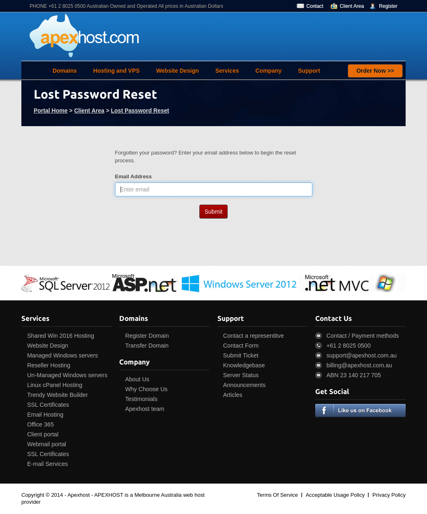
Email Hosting (45, 414)
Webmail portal (46, 444)
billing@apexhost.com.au (359, 365)
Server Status (241, 375)
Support (309, 70)
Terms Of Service (277, 495)
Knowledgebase (244, 365)
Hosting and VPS (116, 70)
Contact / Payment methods (362, 335)
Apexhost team (144, 409)
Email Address (133, 176)
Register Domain (146, 335)
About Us (137, 379)
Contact (314, 6)
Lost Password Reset (140, 110)
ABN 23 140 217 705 (353, 375)
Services (227, 70)
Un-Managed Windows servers (67, 375)
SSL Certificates (48, 404)
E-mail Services (47, 464)
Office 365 (40, 424)
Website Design (177, 70)
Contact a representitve (253, 335)
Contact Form (241, 345)
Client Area (352, 6)
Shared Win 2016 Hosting (60, 335)
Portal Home (50, 110)
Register (388, 6)
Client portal (42, 434)
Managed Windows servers (62, 355)
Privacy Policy (389, 495)
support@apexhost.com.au (361, 355)
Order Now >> (375, 70)
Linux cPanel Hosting (54, 385)
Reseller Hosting (48, 365)
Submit (214, 211)
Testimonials (141, 399)
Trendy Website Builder (57, 395)
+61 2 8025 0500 (348, 345)
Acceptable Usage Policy (335, 495)
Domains (65, 70)
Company (268, 70)
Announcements (244, 385)
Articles (232, 395)
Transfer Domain (146, 345)
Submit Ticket (241, 355)
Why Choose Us (146, 389)
